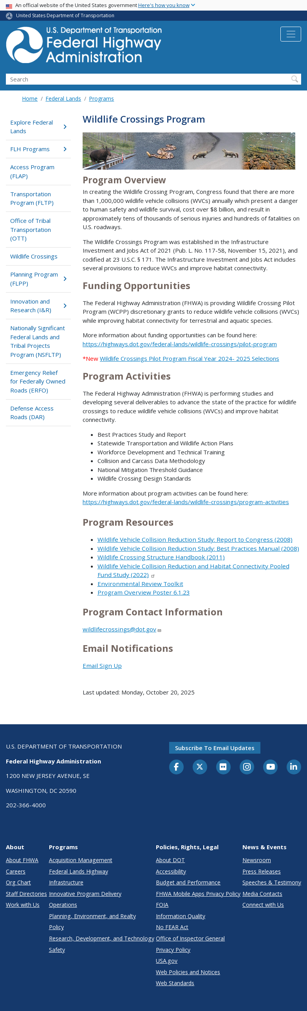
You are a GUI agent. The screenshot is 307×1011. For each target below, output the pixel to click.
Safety (57, 949)
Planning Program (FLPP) (38, 278)
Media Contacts (262, 893)
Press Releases (261, 871)
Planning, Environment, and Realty (92, 916)
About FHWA (22, 860)
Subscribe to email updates (215, 748)
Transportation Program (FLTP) (32, 198)
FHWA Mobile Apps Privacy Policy (198, 893)
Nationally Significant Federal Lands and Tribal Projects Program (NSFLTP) (37, 341)
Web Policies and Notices (188, 972)
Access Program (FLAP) (32, 171)
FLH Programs (38, 149)
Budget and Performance (188, 882)
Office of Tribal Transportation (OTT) (30, 229)
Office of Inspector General (190, 938)
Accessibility (171, 871)
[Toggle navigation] (290, 34)
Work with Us (23, 904)
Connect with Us (263, 904)
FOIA (162, 904)
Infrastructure (66, 882)
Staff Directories (26, 893)
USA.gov (166, 960)
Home (30, 98)
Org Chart (18, 882)
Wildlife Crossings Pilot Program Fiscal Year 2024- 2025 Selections (189, 358)
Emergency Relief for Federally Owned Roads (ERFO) (37, 381)
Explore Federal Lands (38, 126)
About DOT (170, 860)
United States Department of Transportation (65, 15)
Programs (101, 98)
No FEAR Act (172, 927)
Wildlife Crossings (34, 256)
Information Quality (180, 916)
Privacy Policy (173, 949)
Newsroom (256, 860)
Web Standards (175, 983)
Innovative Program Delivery (85, 893)
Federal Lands (63, 98)
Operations (63, 904)
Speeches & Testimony (271, 882)
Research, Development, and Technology (101, 938)
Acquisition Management (80, 860)
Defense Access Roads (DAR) (32, 412)
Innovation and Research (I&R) (38, 305)
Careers (15, 871)
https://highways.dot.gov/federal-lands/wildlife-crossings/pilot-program (180, 344)
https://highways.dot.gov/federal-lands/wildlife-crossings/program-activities (186, 502)
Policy (56, 927)
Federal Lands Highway (78, 871)
